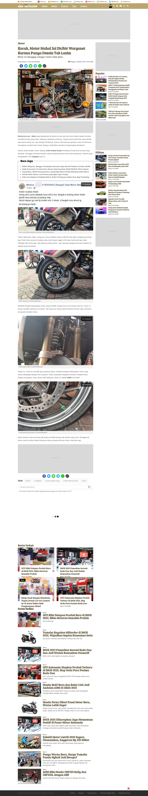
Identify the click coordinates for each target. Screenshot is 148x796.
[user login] (110, 6)
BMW (69, 378)
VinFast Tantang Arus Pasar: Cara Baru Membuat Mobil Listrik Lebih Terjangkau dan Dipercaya (118, 114)
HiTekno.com (79, 1)
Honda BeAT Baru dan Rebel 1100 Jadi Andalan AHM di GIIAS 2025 (66, 686)
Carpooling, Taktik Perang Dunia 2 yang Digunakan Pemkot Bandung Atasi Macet (55, 172)
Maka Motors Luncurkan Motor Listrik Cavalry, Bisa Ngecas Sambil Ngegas (117, 175)
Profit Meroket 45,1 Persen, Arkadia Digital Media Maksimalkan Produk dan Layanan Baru (117, 79)
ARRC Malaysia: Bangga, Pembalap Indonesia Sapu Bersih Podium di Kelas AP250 (56, 166)
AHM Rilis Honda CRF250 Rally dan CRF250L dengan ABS (64, 773)
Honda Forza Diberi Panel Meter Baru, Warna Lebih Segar (66, 703)
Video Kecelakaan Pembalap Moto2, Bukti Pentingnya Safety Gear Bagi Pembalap (55, 177)
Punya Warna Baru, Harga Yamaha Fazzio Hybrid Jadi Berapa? (65, 755)
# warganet (37, 481)
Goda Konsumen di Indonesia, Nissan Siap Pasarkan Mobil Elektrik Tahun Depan (55, 169)
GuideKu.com (103, 1)
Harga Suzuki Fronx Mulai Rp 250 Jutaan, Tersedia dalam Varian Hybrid (118, 157)
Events (64, 6)
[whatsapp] (40, 66)
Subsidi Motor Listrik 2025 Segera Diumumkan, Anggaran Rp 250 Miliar (66, 738)
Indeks (84, 6)
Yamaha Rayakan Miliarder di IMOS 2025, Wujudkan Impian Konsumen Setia (68, 633)
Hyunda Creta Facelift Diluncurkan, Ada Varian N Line (118, 201)
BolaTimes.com (67, 1)
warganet (35, 157)
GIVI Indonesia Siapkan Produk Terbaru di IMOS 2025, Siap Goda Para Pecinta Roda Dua (74, 600)
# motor (27, 481)
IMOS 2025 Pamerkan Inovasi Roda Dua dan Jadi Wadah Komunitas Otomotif (73, 571)
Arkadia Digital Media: (26, 1)
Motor (54, 6)
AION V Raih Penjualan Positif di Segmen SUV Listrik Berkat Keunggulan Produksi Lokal (119, 87)
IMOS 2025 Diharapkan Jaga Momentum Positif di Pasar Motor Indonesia (68, 721)
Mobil (44, 6)
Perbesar (86, 72)
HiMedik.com (114, 1)
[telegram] (35, 66)
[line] (30, 66)
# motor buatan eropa (52, 481)
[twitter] (26, 66)
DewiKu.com (91, 1)
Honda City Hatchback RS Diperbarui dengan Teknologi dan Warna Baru (118, 192)
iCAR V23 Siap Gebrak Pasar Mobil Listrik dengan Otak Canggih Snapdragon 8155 (118, 96)
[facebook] (21, 66)
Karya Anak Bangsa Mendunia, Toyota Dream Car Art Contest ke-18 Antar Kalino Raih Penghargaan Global (35, 602)
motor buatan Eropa (54, 151)
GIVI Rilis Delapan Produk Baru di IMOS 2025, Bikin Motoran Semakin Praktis (36, 571)
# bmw (84, 481)
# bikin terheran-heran (70, 481)
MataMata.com (54, 1)
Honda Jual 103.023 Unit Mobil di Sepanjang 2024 (119, 182)
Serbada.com (126, 1)
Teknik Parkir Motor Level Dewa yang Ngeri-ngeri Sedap (45, 174)
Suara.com (43, 1)
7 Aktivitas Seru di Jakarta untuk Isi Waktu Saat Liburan (118, 103)
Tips (74, 6)
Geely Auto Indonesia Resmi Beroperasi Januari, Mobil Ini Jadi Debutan (118, 210)
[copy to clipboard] (44, 66)
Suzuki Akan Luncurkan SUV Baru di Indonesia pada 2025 (118, 165)
